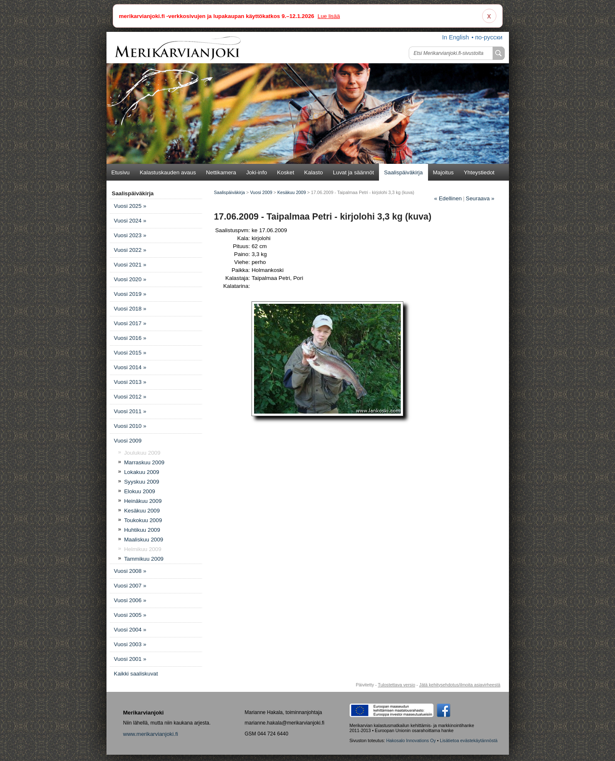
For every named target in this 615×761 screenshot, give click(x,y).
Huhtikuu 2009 (142, 530)
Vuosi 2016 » (130, 338)
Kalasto (313, 172)
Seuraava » (480, 198)
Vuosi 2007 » (130, 585)
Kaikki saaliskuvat (136, 673)
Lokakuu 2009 (141, 472)
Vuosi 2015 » (130, 352)
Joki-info (256, 172)
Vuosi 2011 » (130, 411)
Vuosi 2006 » (130, 600)
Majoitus (443, 172)
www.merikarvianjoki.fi (150, 734)
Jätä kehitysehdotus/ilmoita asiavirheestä (460, 684)
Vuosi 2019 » (130, 294)
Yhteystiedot (479, 172)
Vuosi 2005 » (130, 615)
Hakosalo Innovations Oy (411, 740)
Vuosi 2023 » (130, 235)
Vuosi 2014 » (130, 367)
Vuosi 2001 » (130, 659)
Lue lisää (328, 16)
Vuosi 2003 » (130, 644)
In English (455, 37)
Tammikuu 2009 (143, 559)
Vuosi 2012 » (130, 396)
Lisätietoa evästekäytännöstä (468, 740)
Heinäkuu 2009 (143, 501)
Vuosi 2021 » (130, 264)
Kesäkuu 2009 (142, 510)
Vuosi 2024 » (130, 220)
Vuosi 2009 (128, 440)
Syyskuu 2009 (141, 482)
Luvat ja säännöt (353, 172)
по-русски (488, 37)
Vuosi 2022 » (130, 250)
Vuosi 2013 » (130, 382)
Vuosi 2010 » (130, 426)
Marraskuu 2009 (144, 462)
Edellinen (448, 198)
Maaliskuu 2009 (143, 539)
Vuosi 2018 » (130, 308)
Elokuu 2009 (139, 491)
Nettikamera (221, 172)
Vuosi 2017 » (130, 323)
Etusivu (121, 172)
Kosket (285, 172)
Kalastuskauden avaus (168, 172)
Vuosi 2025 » (130, 206)
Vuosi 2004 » (130, 629)
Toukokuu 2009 (143, 520)
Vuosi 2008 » (130, 571)
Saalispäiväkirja (403, 172)
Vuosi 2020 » (130, 279)
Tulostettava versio (396, 684)
